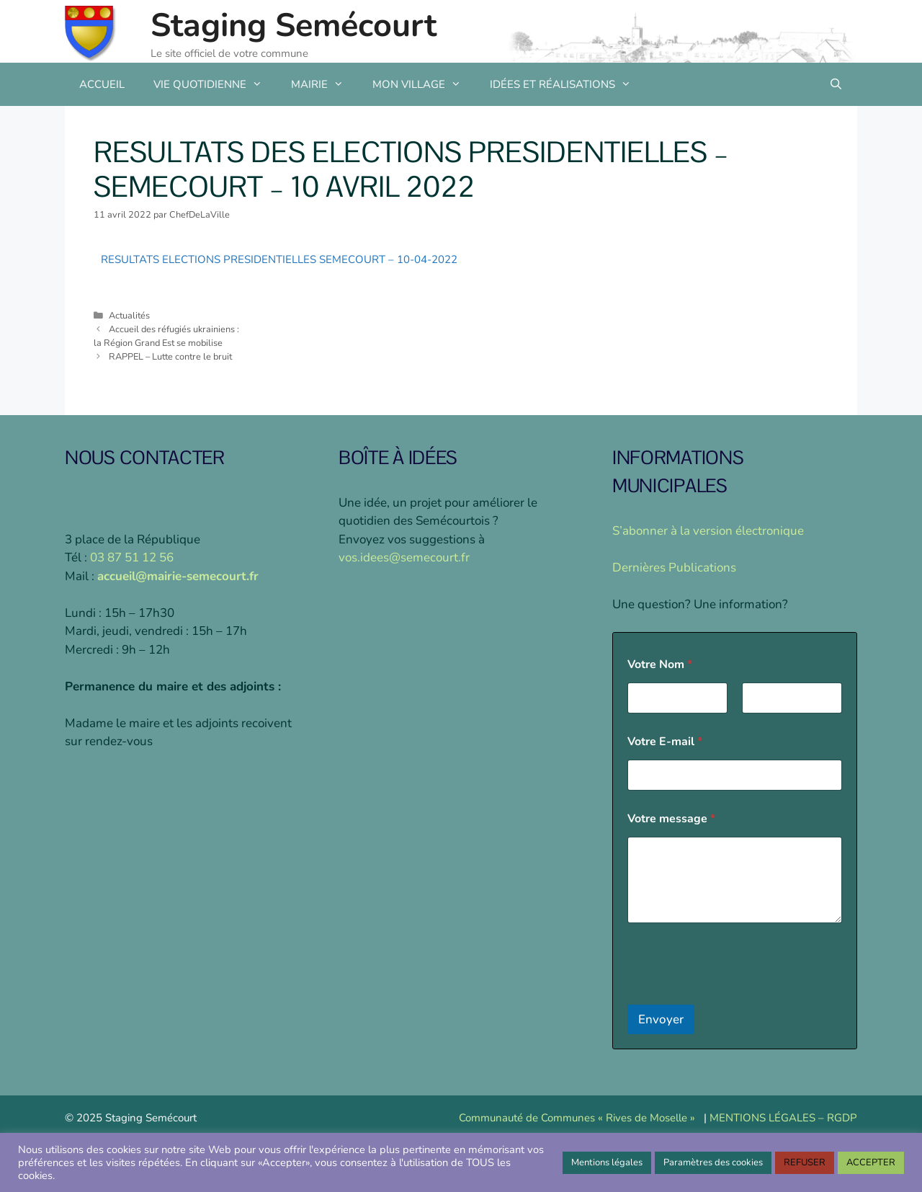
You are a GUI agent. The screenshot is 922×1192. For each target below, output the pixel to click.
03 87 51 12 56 (132, 557)
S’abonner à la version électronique (708, 530)
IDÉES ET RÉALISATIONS (567, 84)
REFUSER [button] (804, 1162)
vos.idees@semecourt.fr (404, 557)
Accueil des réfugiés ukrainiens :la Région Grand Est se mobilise (166, 336)
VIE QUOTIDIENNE (215, 84)
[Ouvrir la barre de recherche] (836, 84)
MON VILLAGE (423, 84)
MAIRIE (324, 84)
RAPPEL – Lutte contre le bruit (170, 356)
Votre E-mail (664, 742)
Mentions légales (607, 1162)
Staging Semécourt (294, 26)
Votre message (671, 819)
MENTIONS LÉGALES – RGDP (783, 1118)
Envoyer (661, 1019)
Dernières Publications (674, 567)
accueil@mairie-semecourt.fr (178, 576)
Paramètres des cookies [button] (713, 1162)
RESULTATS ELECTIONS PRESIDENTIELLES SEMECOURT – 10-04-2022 (279, 259)
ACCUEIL (102, 84)
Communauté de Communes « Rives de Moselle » (577, 1118)
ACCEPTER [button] (870, 1162)
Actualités (129, 315)
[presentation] (736, 995)
